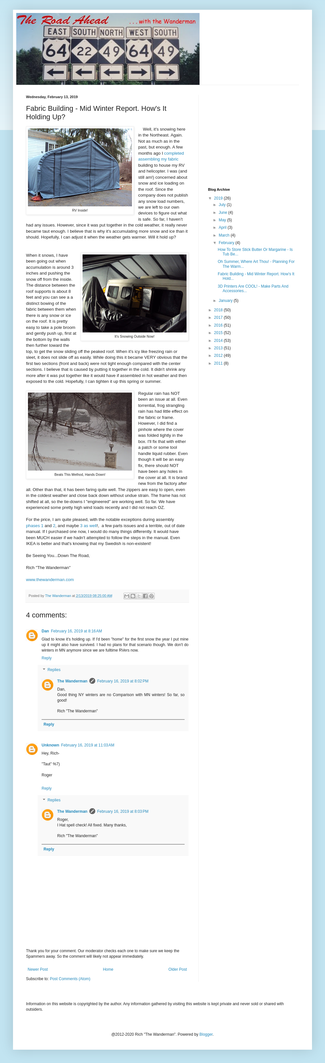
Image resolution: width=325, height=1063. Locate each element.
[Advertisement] (257, 135)
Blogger (206, 1034)
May (223, 220)
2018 (219, 310)
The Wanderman (72, 681)
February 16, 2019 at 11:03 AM (87, 745)
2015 (219, 333)
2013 (219, 348)
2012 (219, 355)
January (226, 300)
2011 (219, 363)
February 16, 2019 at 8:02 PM (123, 681)
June (223, 212)
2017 (219, 317)
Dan (45, 631)
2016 (219, 325)
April (223, 227)
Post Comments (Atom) (70, 979)
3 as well (88, 525)
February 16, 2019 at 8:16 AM (76, 631)
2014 (219, 340)
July (223, 204)
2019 (219, 198)
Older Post (177, 969)
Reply (47, 658)
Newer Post (38, 969)
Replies (53, 670)
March (225, 235)
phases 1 (35, 525)
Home (108, 969)
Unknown (50, 745)
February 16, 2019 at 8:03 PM (123, 811)
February (227, 242)
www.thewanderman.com (50, 579)
